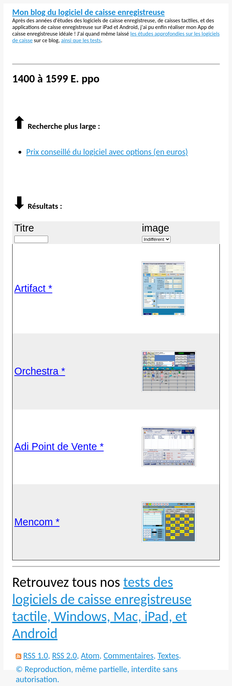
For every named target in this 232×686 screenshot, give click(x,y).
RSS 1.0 (35, 655)
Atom (90, 655)
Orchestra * (39, 371)
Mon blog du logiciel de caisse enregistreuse (88, 12)
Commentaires (129, 655)
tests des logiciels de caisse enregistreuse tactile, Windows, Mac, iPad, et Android (102, 608)
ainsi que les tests (81, 40)
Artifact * (33, 288)
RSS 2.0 (64, 655)
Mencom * (37, 522)
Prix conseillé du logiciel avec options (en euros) (107, 152)
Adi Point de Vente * (59, 446)
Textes (168, 655)
